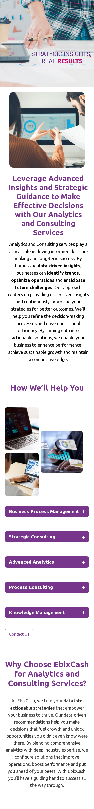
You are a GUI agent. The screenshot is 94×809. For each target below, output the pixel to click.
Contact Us (19, 634)
